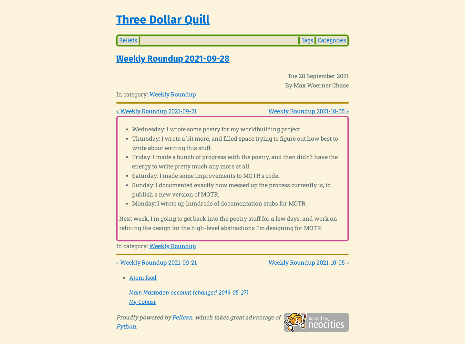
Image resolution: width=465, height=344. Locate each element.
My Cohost (142, 302)
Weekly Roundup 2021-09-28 (173, 59)
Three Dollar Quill (163, 20)
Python (126, 326)
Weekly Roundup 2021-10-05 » (308, 111)
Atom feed (143, 277)
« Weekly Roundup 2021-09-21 (156, 111)
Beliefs (128, 40)
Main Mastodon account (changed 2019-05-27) (188, 292)
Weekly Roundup (172, 94)
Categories (332, 40)
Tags (307, 40)
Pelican (182, 317)
